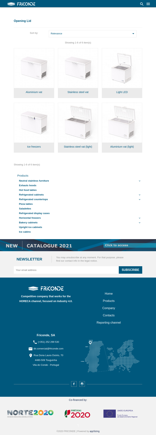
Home (109, 293)
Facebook (74, 384)
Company (108, 308)
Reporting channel (109, 322)
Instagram (82, 384)
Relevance (93, 33)
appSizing (95, 431)
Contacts (108, 315)
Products (22, 175)
